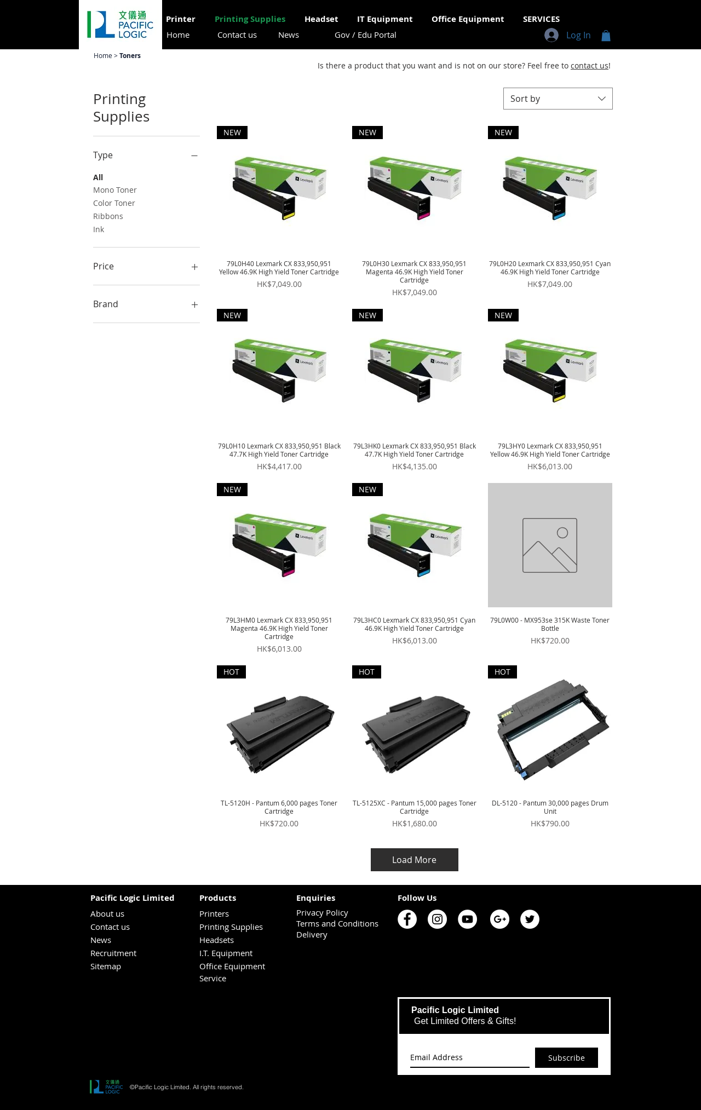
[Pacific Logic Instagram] (437, 919)
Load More (414, 860)
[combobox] (558, 99)
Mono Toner (115, 189)
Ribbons (108, 215)
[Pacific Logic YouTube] (467, 919)
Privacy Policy (322, 912)
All (98, 176)
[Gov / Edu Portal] (365, 35)
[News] (289, 35)
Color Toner (114, 202)
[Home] (177, 35)
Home (104, 55)
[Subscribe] (566, 1058)
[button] (606, 35)
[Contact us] (237, 35)
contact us (589, 65)
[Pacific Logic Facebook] (407, 919)
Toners (130, 55)
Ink (98, 228)
